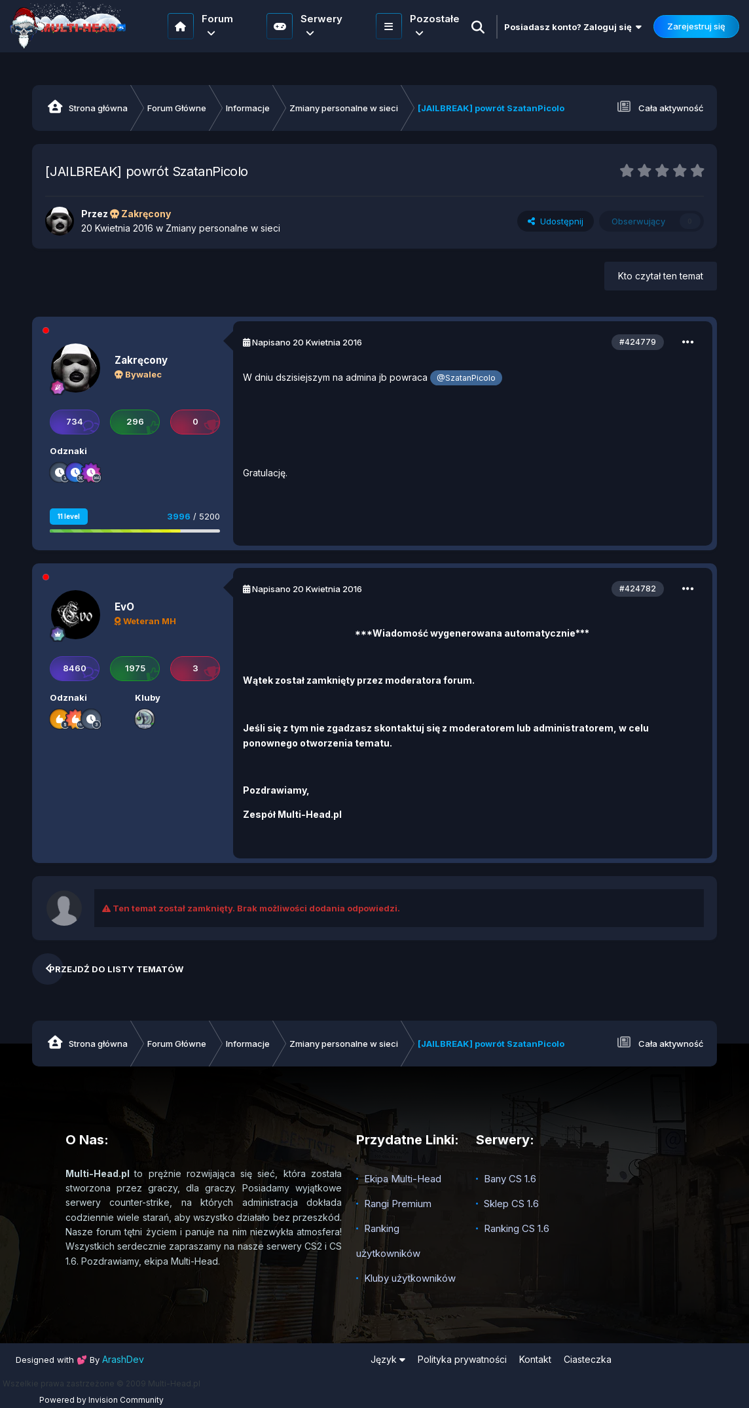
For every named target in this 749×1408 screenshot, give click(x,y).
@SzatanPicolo (466, 378)
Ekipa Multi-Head (402, 1178)
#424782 (637, 588)
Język (388, 1359)
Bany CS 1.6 (510, 1178)
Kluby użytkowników (410, 1278)
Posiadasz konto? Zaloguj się (573, 27)
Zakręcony (141, 360)
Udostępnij (555, 221)
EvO (124, 607)
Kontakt (535, 1359)
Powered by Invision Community (101, 1400)
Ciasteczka (588, 1359)
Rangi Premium (397, 1203)
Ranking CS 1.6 (516, 1228)
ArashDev (123, 1359)
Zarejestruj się (696, 26)
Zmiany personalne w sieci (223, 228)
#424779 (637, 342)
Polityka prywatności (462, 1359)
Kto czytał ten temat (660, 275)
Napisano (307, 342)
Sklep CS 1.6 (511, 1203)
